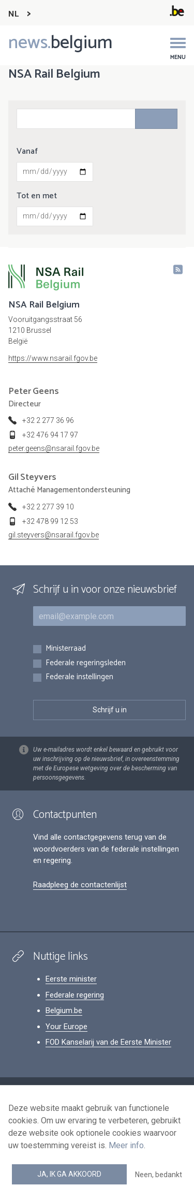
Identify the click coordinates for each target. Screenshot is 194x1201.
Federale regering (75, 995)
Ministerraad (66, 649)
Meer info (126, 1145)
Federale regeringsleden (86, 663)
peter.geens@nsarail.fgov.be (53, 448)
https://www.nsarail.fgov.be (52, 358)
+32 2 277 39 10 (48, 507)
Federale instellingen (79, 677)
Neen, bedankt (158, 1174)
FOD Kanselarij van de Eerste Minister (108, 1042)
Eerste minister (71, 979)
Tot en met (37, 196)
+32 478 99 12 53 (50, 521)
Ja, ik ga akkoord (69, 1174)
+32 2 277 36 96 (48, 420)
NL (13, 14)
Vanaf (27, 151)
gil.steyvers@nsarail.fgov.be (53, 535)
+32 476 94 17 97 (50, 435)
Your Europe (66, 1026)
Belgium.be (64, 1010)
